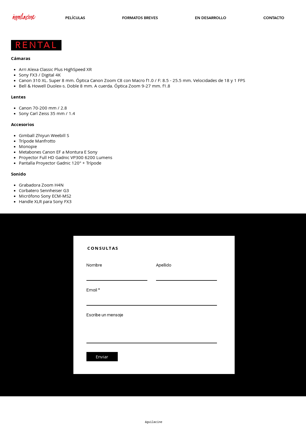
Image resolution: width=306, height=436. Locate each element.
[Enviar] (102, 356)
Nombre (94, 265)
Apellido (163, 265)
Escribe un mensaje (104, 315)
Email (91, 290)
